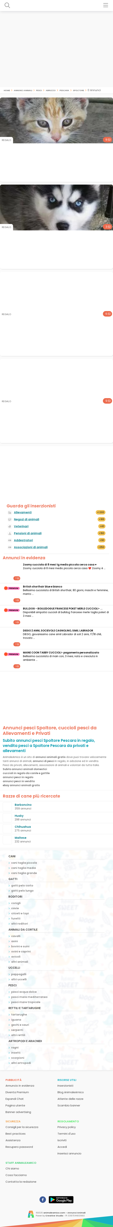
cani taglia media (23, 868)
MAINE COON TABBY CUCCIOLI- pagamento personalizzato (61, 652)
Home (7, 90)
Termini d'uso (67, 1134)
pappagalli (18, 974)
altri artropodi (21, 1063)
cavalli (15, 936)
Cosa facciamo (16, 1175)
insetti (15, 1053)
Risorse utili (67, 1080)
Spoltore (78, 90)
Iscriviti (62, 1140)
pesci (39, 90)
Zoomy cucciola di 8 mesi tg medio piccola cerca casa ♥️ (59, 564)
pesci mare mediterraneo (29, 997)
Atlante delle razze (70, 1099)
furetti (15, 918)
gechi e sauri (20, 1025)
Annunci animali (23, 90)
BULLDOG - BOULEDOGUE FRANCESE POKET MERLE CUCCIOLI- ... (63, 608)
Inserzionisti (65, 1086)
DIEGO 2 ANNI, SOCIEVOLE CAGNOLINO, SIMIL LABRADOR (58, 630)
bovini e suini (20, 946)
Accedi (62, 1147)
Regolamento (68, 1121)
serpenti (17, 1030)
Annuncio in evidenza (20, 1086)
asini (14, 941)
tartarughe (19, 1014)
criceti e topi (20, 913)
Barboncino (23, 805)
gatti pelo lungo (22, 890)
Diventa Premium (17, 1092)
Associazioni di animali (31, 547)
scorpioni (17, 1058)
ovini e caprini (21, 951)
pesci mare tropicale (25, 1002)
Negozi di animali (26, 519)
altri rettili (18, 1035)
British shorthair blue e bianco (42, 586)
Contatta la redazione (21, 1182)
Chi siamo (12, 1168)
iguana (16, 1020)
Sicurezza (13, 1121)
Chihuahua (23, 827)
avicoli (15, 956)
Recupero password (19, 1147)
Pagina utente (15, 1105)
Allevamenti (23, 512)
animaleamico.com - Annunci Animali (64, 1212)
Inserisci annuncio (69, 1153)
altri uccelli (19, 979)
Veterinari (21, 526)
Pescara (64, 90)
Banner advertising (18, 1112)
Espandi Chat (15, 1099)
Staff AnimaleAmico (21, 1163)
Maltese (20, 838)
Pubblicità (13, 1080)
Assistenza (13, 1140)
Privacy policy (67, 1127)
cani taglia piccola (24, 863)
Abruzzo (51, 90)
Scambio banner (69, 1105)
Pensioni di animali (28, 533)
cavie (15, 908)
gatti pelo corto (22, 885)
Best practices (16, 1134)
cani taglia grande (24, 873)
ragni (15, 1047)
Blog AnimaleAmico (71, 1092)
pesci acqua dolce (24, 992)
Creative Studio (54, 1215)
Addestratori (23, 540)
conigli (16, 903)
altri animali (19, 962)
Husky (19, 816)
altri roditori (19, 923)
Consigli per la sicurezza (22, 1127)
